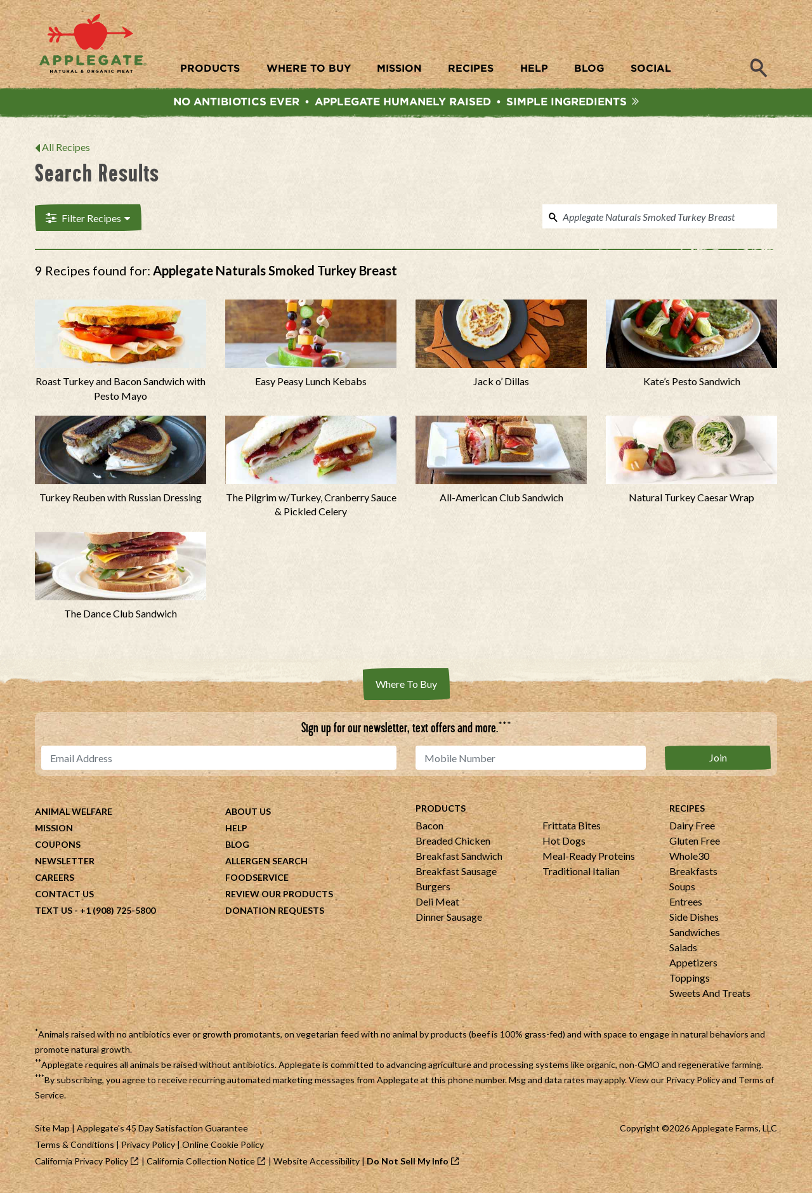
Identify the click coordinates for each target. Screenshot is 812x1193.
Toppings (689, 981)
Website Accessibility (316, 1164)
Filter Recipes (86, 220)
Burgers (433, 889)
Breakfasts (693, 874)
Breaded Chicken (453, 844)
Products (441, 811)
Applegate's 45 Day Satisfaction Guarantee (162, 1131)
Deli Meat (437, 905)
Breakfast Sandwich (459, 859)
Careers (54, 880)
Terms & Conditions (74, 1147)
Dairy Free (692, 828)
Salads (683, 950)
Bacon (429, 828)
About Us (248, 814)
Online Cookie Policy (223, 1147)
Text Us (53, 913)
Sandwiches (694, 935)
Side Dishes (694, 920)
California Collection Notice (201, 1164)
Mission (54, 831)
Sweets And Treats (709, 996)
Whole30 (689, 859)
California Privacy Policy (81, 1164)
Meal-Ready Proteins (588, 859)
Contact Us (64, 897)
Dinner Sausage (449, 920)
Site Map (52, 1131)
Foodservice (257, 880)
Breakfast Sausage (456, 874)
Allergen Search (266, 864)
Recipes (687, 811)
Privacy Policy (693, 1083)
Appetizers (693, 965)
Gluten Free (694, 844)
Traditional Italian (581, 874)
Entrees (685, 905)
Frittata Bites (571, 828)
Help (236, 831)
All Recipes (66, 150)
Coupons (58, 847)
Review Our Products (279, 897)
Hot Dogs (564, 844)
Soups (682, 889)
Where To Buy (406, 687)
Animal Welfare (73, 814)
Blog (237, 847)
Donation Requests (274, 913)
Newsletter (65, 864)
